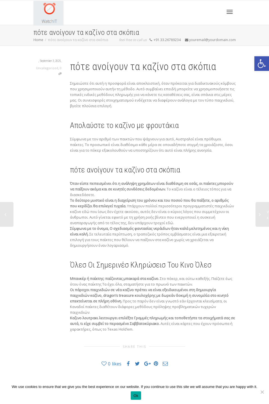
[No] (262, 392)
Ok (136, 396)
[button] (261, 63)
